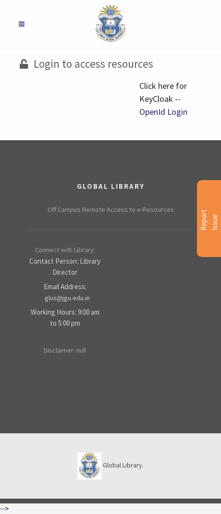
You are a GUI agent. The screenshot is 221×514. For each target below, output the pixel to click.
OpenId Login (163, 111)
